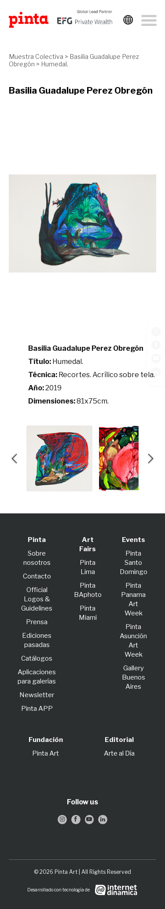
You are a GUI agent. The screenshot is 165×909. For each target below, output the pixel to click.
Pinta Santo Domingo (133, 562)
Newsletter (36, 695)
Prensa (37, 622)
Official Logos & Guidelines (36, 599)
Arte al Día (119, 753)
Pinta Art (45, 753)
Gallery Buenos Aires (133, 677)
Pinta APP (37, 709)
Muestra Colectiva (36, 56)
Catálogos (36, 658)
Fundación (46, 740)
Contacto (37, 576)
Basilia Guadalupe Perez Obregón (81, 90)
